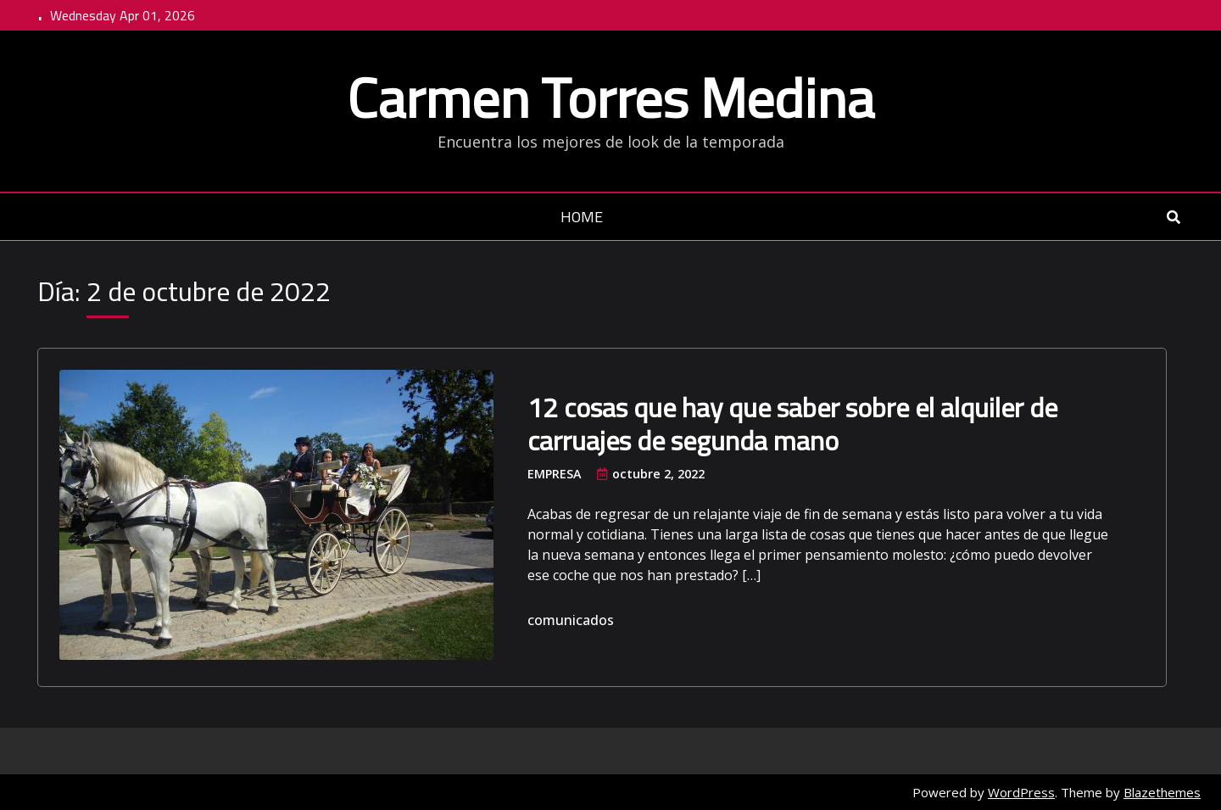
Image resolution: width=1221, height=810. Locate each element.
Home (581, 218)
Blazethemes (1162, 792)
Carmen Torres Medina (610, 97)
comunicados (570, 620)
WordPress (1021, 792)
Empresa (554, 474)
